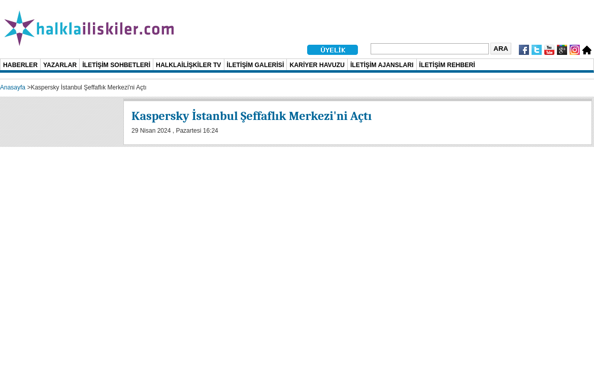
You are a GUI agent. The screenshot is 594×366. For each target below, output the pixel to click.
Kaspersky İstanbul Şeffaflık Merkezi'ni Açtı (251, 116)
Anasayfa (12, 87)
